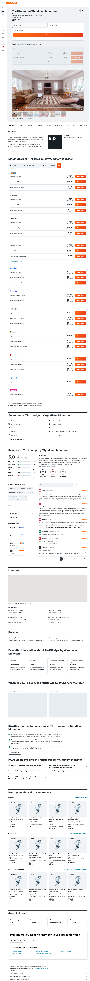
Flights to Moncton (17, 951)
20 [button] (34, 53)
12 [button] (30, 49)
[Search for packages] (3, 18)
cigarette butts (23, 496)
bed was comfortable (14, 500)
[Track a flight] (3, 30)
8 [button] (42, 45)
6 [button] (34, 45)
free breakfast (21, 488)
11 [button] (26, 49)
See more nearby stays (81, 797)
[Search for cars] (3, 15)
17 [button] (22, 53)
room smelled (12, 488)
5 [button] (30, 45)
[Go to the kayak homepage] (11, 3)
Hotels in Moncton (17, 953)
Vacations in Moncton (65, 951)
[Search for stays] (3, 11)
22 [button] (42, 53)
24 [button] (22, 57)
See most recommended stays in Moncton (75, 869)
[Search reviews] (57, 485)
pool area (29, 488)
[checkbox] (16, 528)
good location (20, 492)
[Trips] (3, 42)
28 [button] (38, 57)
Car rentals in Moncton (42, 951)
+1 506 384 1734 (16, 17)
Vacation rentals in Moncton (43, 953)
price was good (13, 496)
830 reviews (21, 20)
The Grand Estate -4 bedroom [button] (76, 854)
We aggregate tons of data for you (48, 976)
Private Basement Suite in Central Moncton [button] (36, 818)
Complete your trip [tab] (16, 941)
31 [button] (22, 61)
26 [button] (30, 57)
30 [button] (18, 61)
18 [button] (26, 53)
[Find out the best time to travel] (3, 33)
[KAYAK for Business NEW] (3, 37)
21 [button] (38, 53)
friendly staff (12, 492)
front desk (24, 500)
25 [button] (26, 57)
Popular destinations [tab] (30, 941)
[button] (3, 2)
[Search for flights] (3, 7)
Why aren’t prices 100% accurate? (48, 979)
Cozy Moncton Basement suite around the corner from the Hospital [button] (57, 819)
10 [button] (22, 49)
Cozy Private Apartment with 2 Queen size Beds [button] (76, 818)
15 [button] (42, 49)
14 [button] (38, 49)
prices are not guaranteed (42, 968)
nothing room (30, 492)
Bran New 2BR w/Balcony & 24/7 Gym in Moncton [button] (57, 890)
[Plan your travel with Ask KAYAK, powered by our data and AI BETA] (3, 23)
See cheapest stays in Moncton (78, 833)
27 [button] (34, 57)
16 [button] (18, 53)
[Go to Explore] (3, 26)
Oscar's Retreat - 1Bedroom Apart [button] (56, 854)
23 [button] (18, 57)
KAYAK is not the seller (48, 973)
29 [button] (42, 57)
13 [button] (34, 49)
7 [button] (38, 45)
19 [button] (30, 53)
